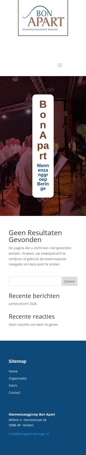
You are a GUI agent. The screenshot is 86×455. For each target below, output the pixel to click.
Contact (14, 392)
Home (13, 371)
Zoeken (69, 281)
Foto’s (13, 385)
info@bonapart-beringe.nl (29, 434)
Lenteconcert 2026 (23, 303)
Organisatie (18, 378)
